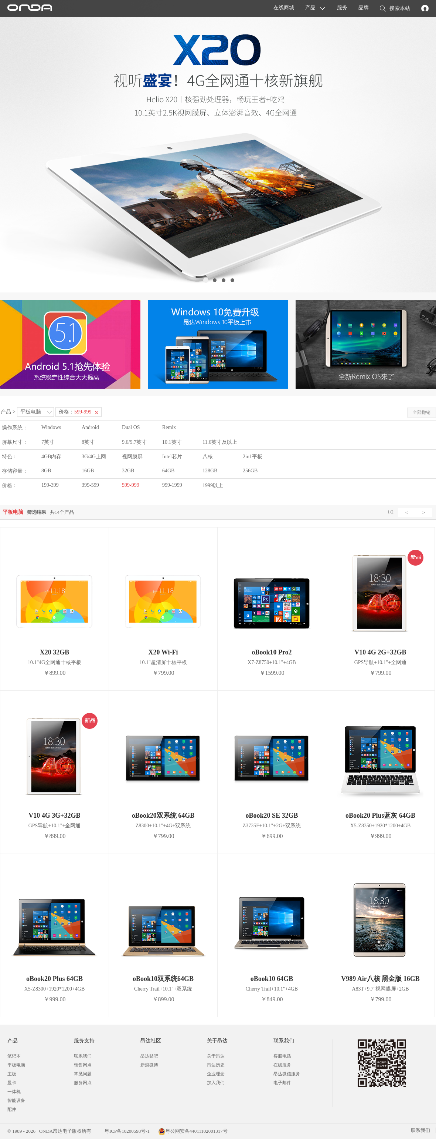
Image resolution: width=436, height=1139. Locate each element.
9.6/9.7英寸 (134, 442)
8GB (46, 470)
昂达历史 (216, 1065)
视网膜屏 (132, 456)
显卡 (11, 1082)
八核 (207, 456)
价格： (75, 412)
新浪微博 (149, 1065)
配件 (11, 1109)
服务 (342, 7)
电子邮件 (282, 1082)
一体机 (14, 1091)
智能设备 (16, 1100)
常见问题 (83, 1073)
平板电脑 (30, 412)
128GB (209, 470)
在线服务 (282, 1065)
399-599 (90, 485)
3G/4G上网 (94, 456)
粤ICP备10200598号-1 (126, 1131)
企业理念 (216, 1073)
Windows (51, 427)
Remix (169, 427)
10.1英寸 (172, 442)
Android (90, 427)
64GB (168, 470)
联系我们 (83, 1056)
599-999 (130, 485)
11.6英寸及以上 (219, 442)
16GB (88, 470)
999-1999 (172, 485)
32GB (128, 470)
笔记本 (14, 1056)
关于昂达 (216, 1056)
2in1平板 (252, 456)
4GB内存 (51, 456)
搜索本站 (395, 8)
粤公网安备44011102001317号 (193, 1131)
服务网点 (83, 1082)
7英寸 (47, 442)
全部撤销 (421, 412)
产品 (310, 7)
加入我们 (216, 1082)
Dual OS (131, 427)
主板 (11, 1073)
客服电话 (282, 1056)
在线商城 (283, 7)
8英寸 (88, 442)
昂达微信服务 (286, 1073)
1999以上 (212, 485)
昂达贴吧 (149, 1056)
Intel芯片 (172, 456)
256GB (250, 470)
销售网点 (83, 1065)
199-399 (50, 485)
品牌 (363, 7)
